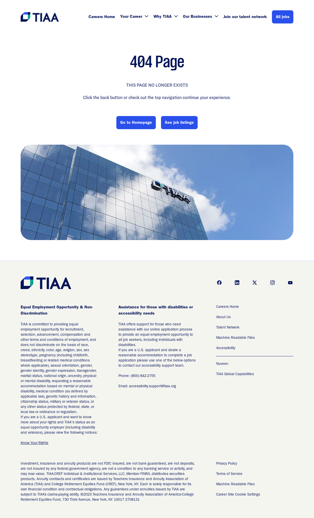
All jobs (282, 17)
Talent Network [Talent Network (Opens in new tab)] (227, 328)
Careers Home (101, 17)
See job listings (179, 123)
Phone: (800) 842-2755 (136, 376)
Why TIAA (166, 17)
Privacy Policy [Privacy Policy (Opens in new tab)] (226, 464)
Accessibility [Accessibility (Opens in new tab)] (225, 348)
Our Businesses (200, 17)
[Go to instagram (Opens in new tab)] (272, 282)
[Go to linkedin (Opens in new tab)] (237, 282)
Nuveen (222, 364)
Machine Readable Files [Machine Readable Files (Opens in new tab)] (235, 338)
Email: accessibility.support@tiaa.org (147, 386)
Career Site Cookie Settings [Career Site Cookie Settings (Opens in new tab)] (238, 495)
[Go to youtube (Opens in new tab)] (290, 282)
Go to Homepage (136, 123)
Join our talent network (245, 17)
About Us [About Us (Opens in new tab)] (223, 317)
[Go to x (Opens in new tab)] (255, 282)
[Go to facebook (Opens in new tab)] (219, 282)
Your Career (134, 17)
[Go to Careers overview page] (40, 17)
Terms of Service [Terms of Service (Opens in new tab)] (229, 474)
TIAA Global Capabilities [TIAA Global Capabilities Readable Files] (235, 374)
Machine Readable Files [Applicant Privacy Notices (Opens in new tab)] (235, 484)
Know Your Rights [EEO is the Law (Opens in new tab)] (34, 443)
